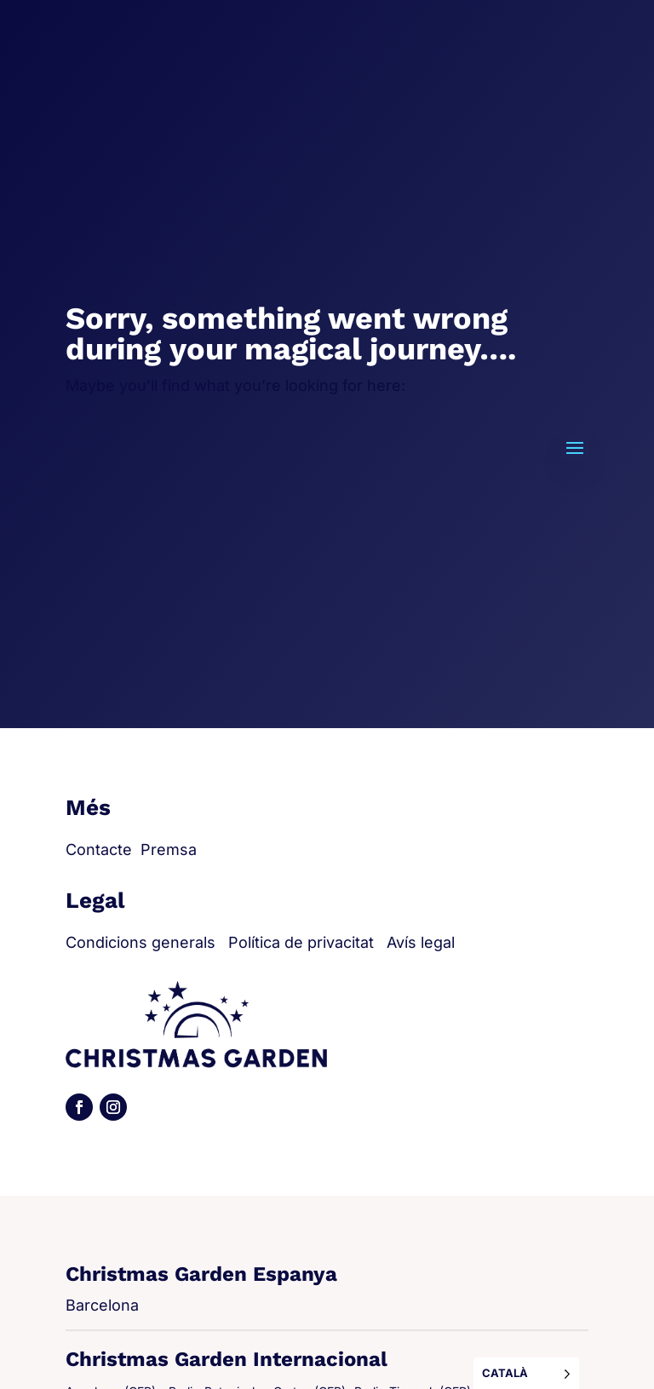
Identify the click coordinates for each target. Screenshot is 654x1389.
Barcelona (102, 1305)
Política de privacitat (301, 942)
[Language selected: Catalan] (526, 1373)
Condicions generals (140, 942)
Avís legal (421, 942)
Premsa (169, 849)
